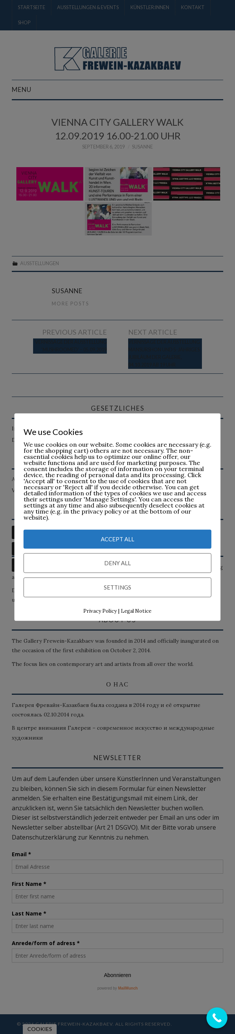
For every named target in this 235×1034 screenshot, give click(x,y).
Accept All (117, 539)
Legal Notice (136, 611)
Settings (117, 587)
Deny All (117, 563)
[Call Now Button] (216, 1017)
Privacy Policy (100, 611)
